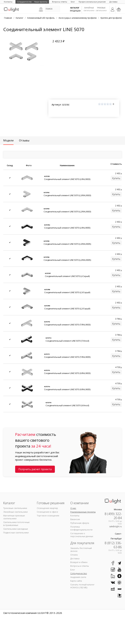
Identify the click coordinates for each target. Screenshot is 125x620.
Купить (116, 178)
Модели (8, 140)
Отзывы (24, 140)
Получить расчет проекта (35, 469)
